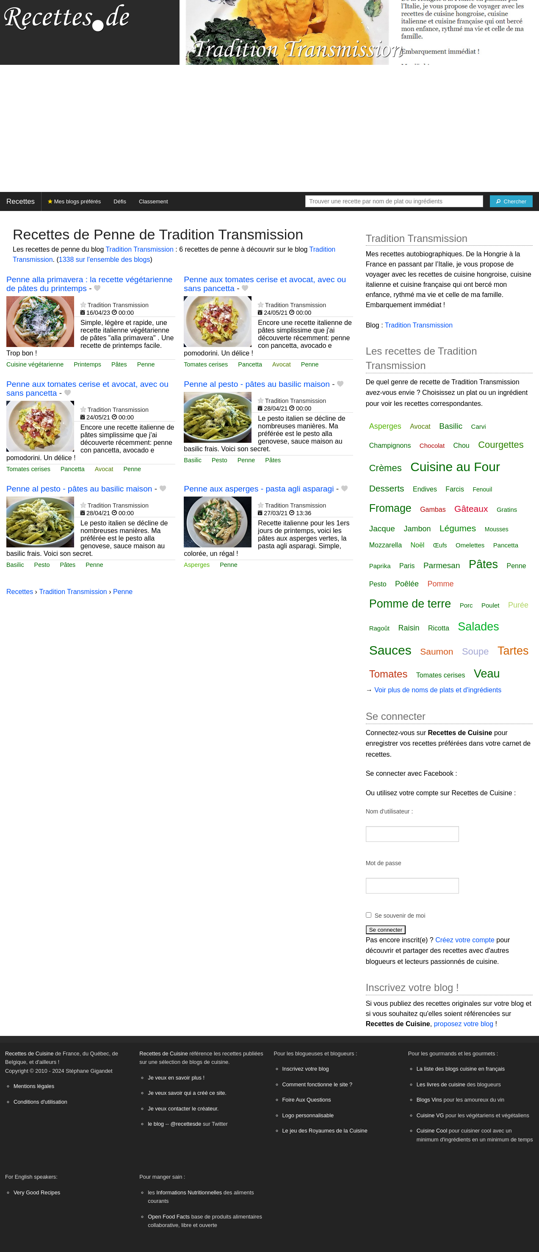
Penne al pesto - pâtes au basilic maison (257, 384)
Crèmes (385, 468)
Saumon (436, 651)
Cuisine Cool (432, 1130)
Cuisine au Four (455, 467)
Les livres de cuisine (441, 1084)
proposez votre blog (464, 1023)
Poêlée (407, 584)
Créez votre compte (465, 940)
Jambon (417, 529)
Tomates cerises (206, 364)
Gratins (507, 509)
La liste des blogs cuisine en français (461, 1069)
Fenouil (482, 489)
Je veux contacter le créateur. (183, 1108)
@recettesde (186, 1124)
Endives (425, 489)
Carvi (478, 426)
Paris (407, 565)
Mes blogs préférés (74, 201)
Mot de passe (383, 863)
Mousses (497, 529)
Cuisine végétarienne (35, 364)
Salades (478, 626)
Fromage (390, 508)
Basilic (193, 460)
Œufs (440, 545)
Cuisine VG (430, 1115)
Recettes (20, 201)
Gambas (432, 509)
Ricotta (438, 628)
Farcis (454, 489)
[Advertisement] (270, 128)
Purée (518, 605)
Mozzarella (385, 545)
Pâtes (119, 364)
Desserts (386, 488)
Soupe (475, 651)
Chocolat (432, 445)
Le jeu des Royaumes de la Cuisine (325, 1130)
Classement (153, 201)
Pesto (219, 460)
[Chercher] (511, 201)
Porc (466, 605)
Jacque (382, 528)
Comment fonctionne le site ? (317, 1084)
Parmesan (441, 565)
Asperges (197, 564)
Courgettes (501, 444)
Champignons (390, 445)
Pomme (441, 584)
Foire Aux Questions (306, 1100)
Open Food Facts (169, 1216)
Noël (417, 545)
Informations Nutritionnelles (189, 1192)
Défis (119, 201)
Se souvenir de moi (400, 915)
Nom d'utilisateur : (389, 811)
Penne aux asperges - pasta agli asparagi (259, 488)
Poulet (490, 605)
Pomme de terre (410, 603)
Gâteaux (471, 509)
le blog (156, 1124)
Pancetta (250, 364)
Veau (487, 673)
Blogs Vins (429, 1100)
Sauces (390, 650)
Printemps (87, 364)
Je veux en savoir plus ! (176, 1077)
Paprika (380, 565)
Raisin (409, 628)
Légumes (457, 528)
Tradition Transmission (139, 249)
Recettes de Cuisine (29, 1053)
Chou (461, 445)
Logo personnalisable (308, 1115)
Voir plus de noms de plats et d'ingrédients (437, 690)
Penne (146, 364)
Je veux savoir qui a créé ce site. (187, 1093)
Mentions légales (34, 1086)
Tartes (513, 650)
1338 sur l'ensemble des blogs (104, 259)
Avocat (281, 364)
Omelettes (470, 545)
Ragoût (379, 628)
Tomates (388, 674)
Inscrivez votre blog (305, 1069)
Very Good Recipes (37, 1192)
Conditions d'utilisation (40, 1102)
